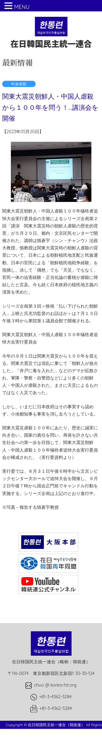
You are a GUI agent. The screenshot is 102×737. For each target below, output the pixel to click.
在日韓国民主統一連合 (51, 38)
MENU (22, 7)
